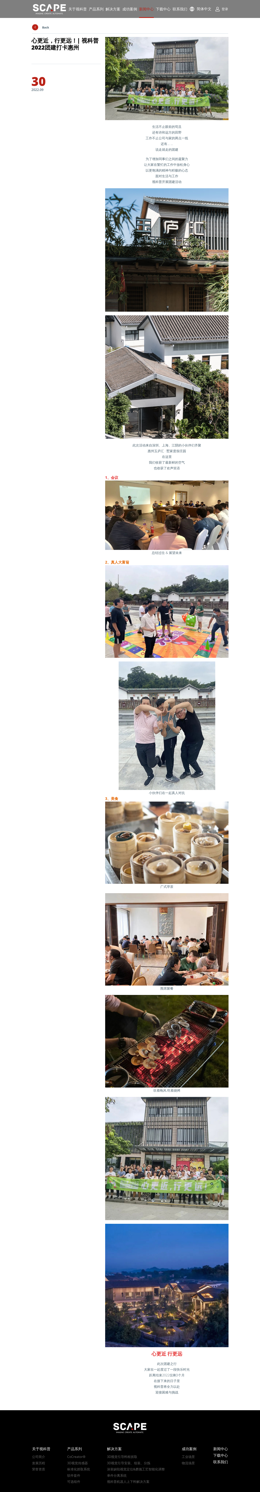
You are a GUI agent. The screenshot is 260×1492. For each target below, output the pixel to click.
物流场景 (188, 1463)
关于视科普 (77, 9)
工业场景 (188, 1456)
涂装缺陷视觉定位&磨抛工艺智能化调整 (136, 1469)
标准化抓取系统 (78, 1469)
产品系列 (96, 9)
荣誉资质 (38, 1469)
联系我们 (180, 9)
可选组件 (73, 1481)
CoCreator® (76, 1456)
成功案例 (129, 9)
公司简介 (38, 1456)
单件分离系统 (117, 1475)
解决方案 (113, 9)
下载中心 (163, 9)
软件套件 (73, 1475)
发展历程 (38, 1463)
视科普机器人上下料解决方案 (128, 1481)
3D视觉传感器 (77, 1463)
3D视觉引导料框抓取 (122, 1456)
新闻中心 (146, 9)
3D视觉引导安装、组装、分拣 (129, 1463)
